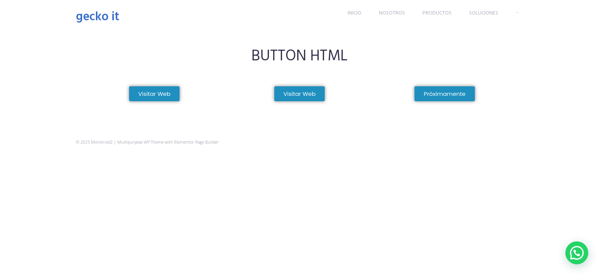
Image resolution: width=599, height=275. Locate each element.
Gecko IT (98, 17)
